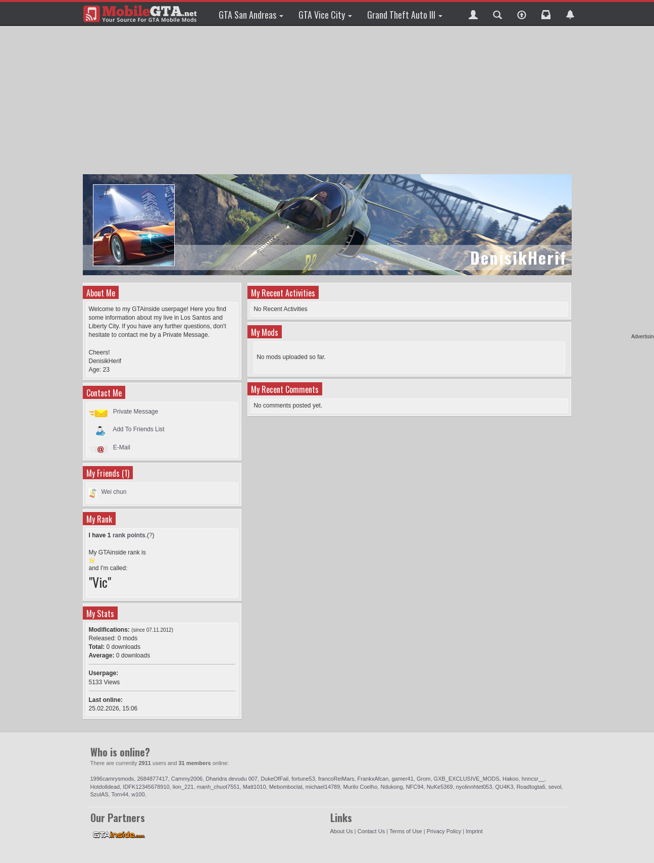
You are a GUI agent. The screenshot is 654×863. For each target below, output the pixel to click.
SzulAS (99, 794)
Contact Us (371, 831)
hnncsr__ (533, 779)
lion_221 (183, 787)
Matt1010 (254, 787)
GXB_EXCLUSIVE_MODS (466, 779)
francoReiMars (336, 779)
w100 (137, 794)
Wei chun (114, 491)
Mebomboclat (286, 787)
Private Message (135, 411)
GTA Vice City (325, 14)
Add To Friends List (139, 429)
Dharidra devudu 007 (232, 779)
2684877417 (152, 779)
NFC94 (415, 787)
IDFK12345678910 (146, 787)
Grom (424, 779)
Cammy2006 (187, 779)
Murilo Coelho (360, 787)
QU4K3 (504, 787)
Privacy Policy (444, 831)
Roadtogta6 (531, 787)
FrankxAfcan (373, 779)
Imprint (474, 831)
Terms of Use (405, 831)
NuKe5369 (440, 787)
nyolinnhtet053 (474, 787)
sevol (555, 787)
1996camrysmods (112, 779)
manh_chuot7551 (218, 787)
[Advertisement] (328, 101)
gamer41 (402, 779)
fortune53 (303, 779)
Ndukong (391, 787)
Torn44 (120, 794)
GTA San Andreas (251, 14)
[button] (473, 13)
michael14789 (323, 787)
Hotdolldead (105, 787)
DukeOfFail (274, 779)
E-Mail (121, 447)
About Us (341, 831)
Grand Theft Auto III (404, 14)
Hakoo (510, 779)
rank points (129, 535)
